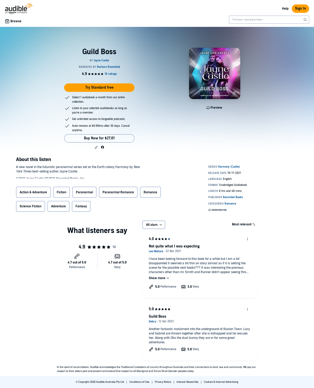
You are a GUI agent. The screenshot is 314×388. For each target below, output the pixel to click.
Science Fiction (30, 207)
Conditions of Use (139, 382)
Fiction (61, 193)
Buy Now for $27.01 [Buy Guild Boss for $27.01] (99, 138)
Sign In (300, 8)
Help (285, 9)
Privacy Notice (163, 382)
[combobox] (269, 20)
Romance (150, 193)
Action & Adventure (33, 193)
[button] (96, 147)
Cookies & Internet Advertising (221, 382)
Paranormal (84, 193)
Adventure (58, 207)
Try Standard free (99, 87)
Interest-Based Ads (188, 382)
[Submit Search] (305, 20)
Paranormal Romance (118, 193)
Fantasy (81, 207)
